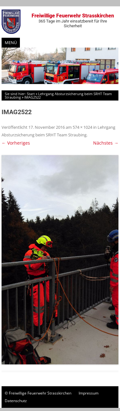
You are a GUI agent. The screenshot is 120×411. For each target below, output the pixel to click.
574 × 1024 (82, 127)
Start (31, 93)
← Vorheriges (16, 143)
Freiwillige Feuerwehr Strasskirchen (72, 20)
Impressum (89, 393)
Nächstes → (105, 143)
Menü (11, 42)
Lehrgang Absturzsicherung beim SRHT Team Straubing (58, 95)
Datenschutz (16, 400)
